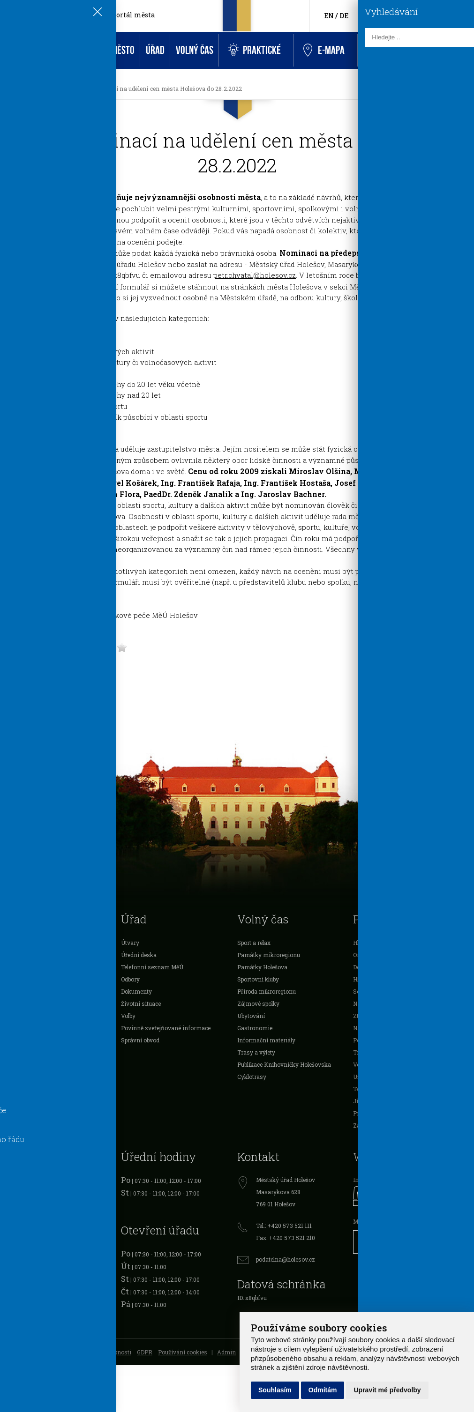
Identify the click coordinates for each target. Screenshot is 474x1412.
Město (123, 50)
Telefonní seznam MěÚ (152, 967)
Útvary (130, 942)
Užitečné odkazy (375, 1076)
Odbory (130, 979)
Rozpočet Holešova (30, 1064)
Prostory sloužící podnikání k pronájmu (406, 1113)
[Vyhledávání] (460, 16)
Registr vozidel (25, 1180)
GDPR (144, 1352)
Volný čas (194, 50)
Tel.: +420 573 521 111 (284, 1225)
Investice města (26, 1052)
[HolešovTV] (395, 15)
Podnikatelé (20, 1003)
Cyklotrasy (251, 1076)
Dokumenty (136, 991)
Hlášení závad (372, 979)
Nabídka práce (372, 1028)
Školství (15, 967)
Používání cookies (182, 1352)
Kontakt (379, 50)
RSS (53, 1352)
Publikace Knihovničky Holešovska (284, 1064)
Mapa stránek (23, 1352)
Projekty (16, 1028)
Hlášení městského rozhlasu (391, 942)
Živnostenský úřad (30, 1229)
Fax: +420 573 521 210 (285, 1237)
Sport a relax (254, 942)
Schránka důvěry (376, 991)
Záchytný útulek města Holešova (396, 1125)
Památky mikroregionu (268, 955)
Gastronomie (254, 1028)
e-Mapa (324, 51)
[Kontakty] (445, 16)
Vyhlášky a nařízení (32, 991)
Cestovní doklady (28, 1204)
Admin (226, 1352)
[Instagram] (409, 15)
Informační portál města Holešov (397, 1179)
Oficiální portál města (118, 14)
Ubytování (251, 1015)
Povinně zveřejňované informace (166, 1028)
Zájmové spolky (258, 1003)
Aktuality (44, 88)
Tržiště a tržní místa (380, 1052)
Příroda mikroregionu (266, 991)
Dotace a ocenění (27, 979)
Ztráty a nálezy (373, 1015)
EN (329, 15)
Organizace (20, 1015)
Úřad (155, 50)
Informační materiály (266, 1040)
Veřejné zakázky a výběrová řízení (399, 1064)
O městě (15, 955)
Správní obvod (140, 1040)
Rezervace (426, 50)
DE (343, 15)
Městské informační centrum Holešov (403, 1221)
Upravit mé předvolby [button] (387, 1390)
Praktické (254, 50)
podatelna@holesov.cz (285, 1259)
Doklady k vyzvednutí (382, 967)
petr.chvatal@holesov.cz (254, 275)
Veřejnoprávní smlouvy (36, 1040)
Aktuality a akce (68, 50)
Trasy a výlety (256, 1052)
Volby (128, 1015)
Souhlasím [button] (275, 1390)
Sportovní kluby (258, 979)
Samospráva (22, 942)
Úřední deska (139, 955)
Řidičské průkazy (28, 1216)
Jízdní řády (368, 1101)
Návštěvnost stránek (381, 1003)
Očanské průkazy (28, 1192)
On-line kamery (374, 955)
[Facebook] (381, 15)
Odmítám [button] (322, 1390)
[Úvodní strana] (16, 88)
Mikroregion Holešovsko (37, 1076)
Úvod (15, 50)
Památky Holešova (262, 967)
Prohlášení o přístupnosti (97, 1352)
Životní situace (141, 1003)
